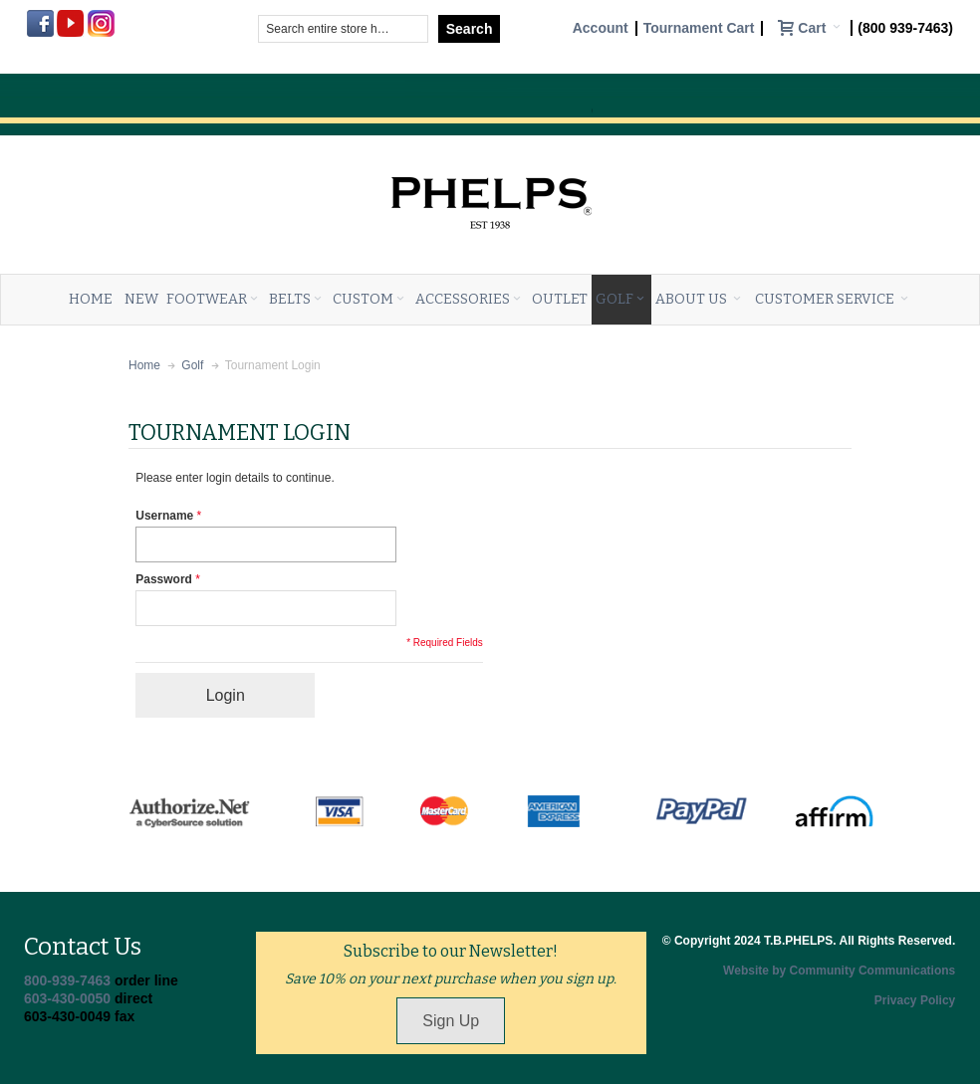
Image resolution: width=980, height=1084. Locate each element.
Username (164, 516)
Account (600, 28)
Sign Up (450, 1020)
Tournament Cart (699, 28)
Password (163, 579)
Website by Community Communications (839, 970)
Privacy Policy (914, 1000)
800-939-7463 (67, 980)
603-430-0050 (67, 998)
